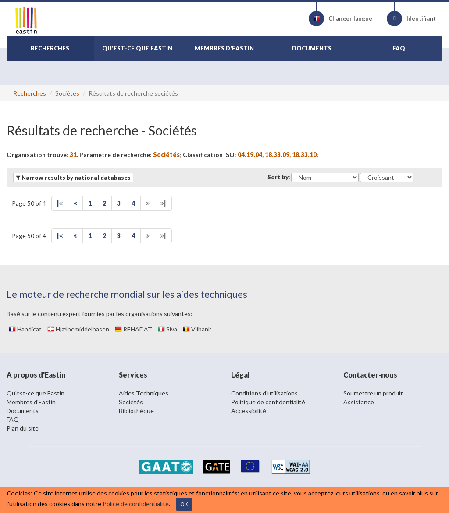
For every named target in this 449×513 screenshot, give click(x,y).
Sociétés (67, 93)
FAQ (13, 419)
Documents (23, 410)
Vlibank (197, 329)
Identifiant (411, 18)
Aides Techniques (143, 393)
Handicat (25, 329)
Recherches (29, 93)
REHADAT (133, 329)
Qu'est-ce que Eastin (35, 393)
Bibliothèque (136, 410)
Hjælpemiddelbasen (78, 329)
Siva (167, 329)
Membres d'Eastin (31, 402)
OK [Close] (184, 504)
